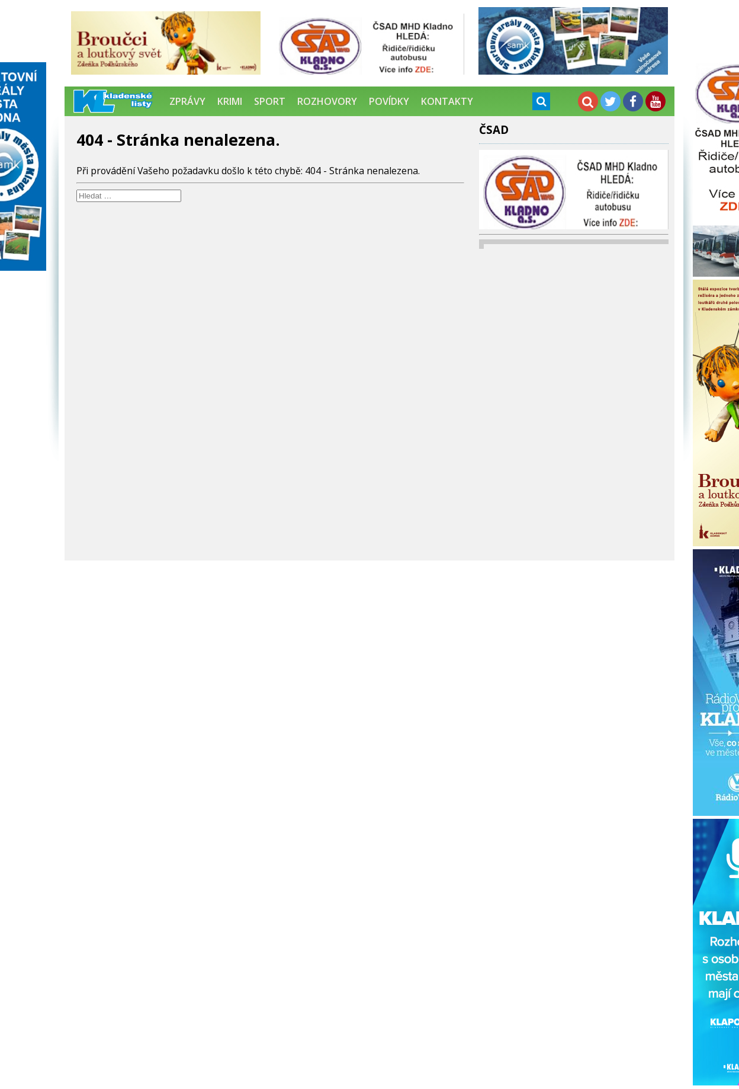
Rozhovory (327, 101)
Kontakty (447, 101)
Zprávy (187, 101)
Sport (269, 101)
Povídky (389, 101)
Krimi (229, 101)
